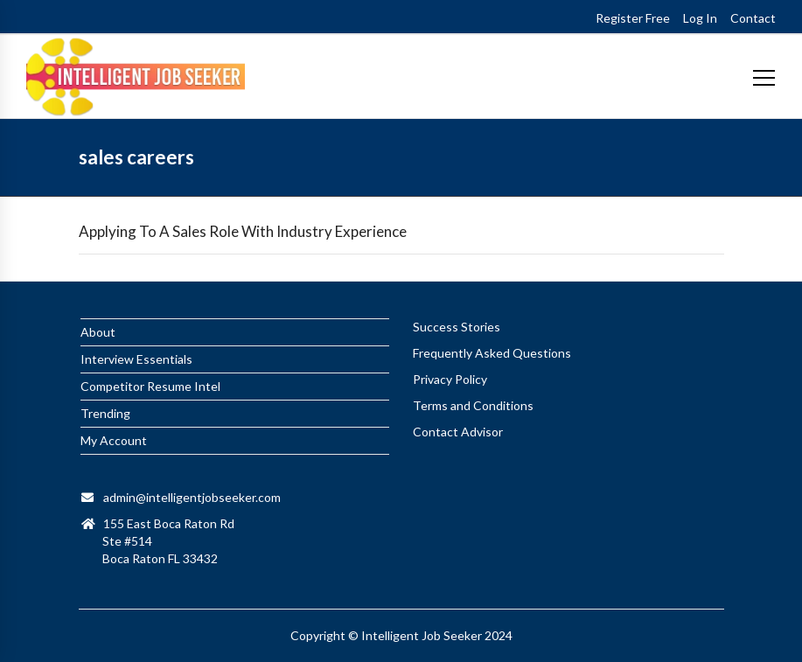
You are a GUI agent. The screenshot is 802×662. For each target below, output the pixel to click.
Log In (700, 17)
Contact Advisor (458, 431)
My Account (113, 440)
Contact (753, 17)
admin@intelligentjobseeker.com (192, 497)
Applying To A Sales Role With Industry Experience (243, 231)
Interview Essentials (136, 359)
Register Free (633, 17)
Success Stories (456, 326)
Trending (105, 413)
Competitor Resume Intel (150, 386)
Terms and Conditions (473, 405)
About (97, 331)
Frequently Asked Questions (492, 352)
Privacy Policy (450, 379)
